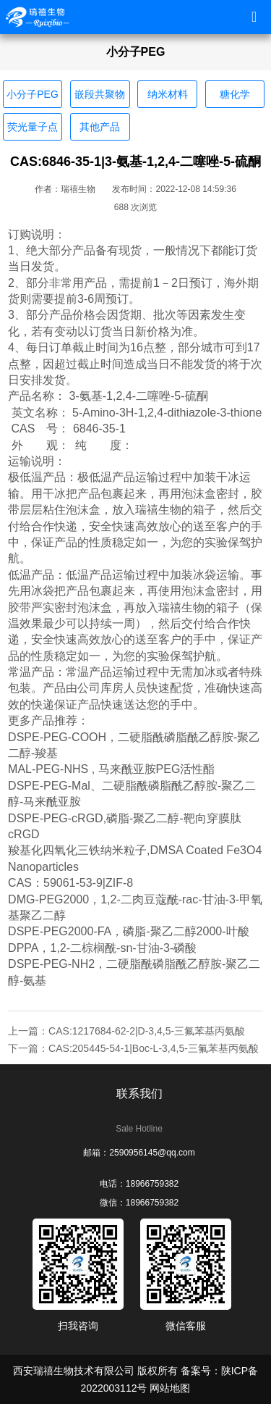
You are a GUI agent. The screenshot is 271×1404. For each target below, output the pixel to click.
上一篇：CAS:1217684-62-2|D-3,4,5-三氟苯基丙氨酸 (126, 1031)
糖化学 (235, 94)
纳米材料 (167, 94)
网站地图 (170, 1388)
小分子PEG (33, 94)
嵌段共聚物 (99, 94)
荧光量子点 (32, 127)
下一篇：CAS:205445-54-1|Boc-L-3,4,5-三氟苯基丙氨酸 (133, 1048)
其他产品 (99, 127)
